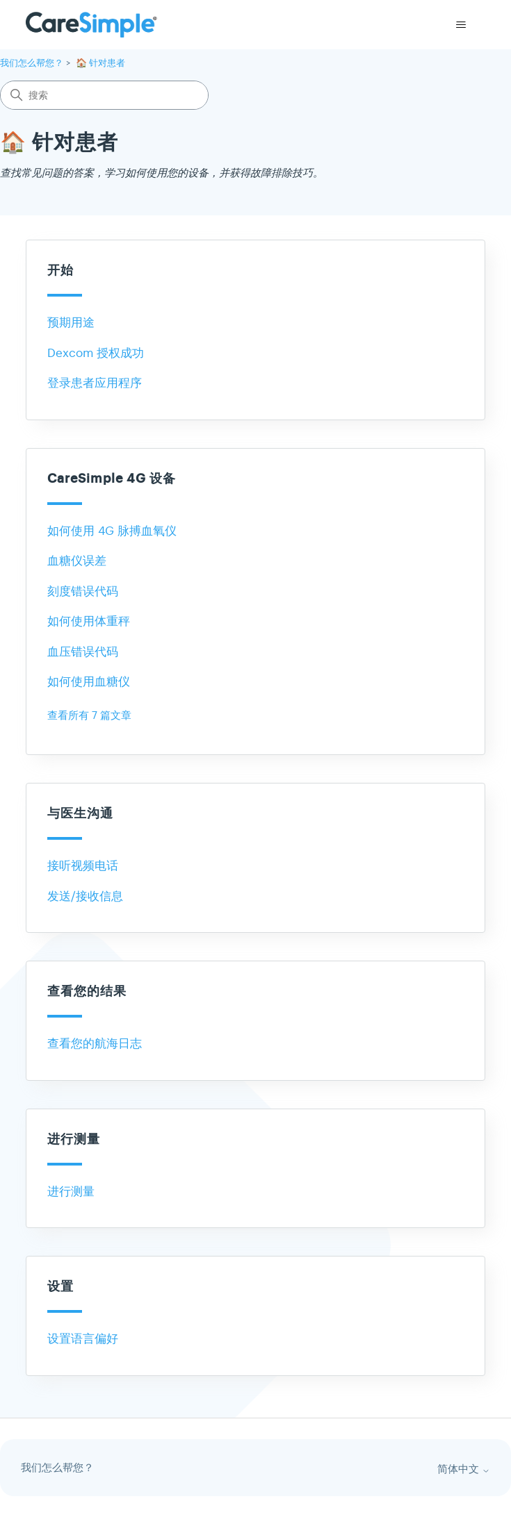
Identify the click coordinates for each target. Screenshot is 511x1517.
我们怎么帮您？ (31, 63)
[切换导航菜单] (460, 25)
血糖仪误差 (76, 561)
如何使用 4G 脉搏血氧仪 (112, 531)
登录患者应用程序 (94, 383)
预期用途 (71, 322)
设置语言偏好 (82, 1339)
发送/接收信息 (85, 896)
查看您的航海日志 (94, 1043)
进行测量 (73, 1139)
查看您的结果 (87, 992)
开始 (60, 271)
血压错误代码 (82, 652)
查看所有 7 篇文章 (89, 715)
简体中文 (463, 1469)
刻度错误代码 (82, 591)
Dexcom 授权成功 (95, 353)
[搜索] (104, 95)
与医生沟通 (80, 814)
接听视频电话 (82, 866)
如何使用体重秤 (88, 621)
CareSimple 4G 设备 (111, 479)
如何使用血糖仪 (88, 681)
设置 (60, 1287)
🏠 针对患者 (100, 63)
